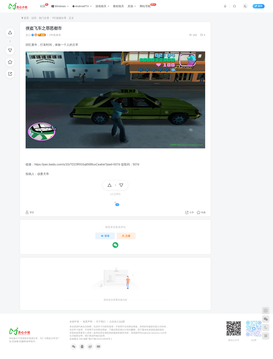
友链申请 (74, 321)
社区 (44, 5)
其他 (132, 6)
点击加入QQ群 (117, 321)
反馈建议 (73, 339)
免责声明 (87, 321)
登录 (105, 235)
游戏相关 (102, 6)
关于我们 (101, 321)
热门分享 (44, 17)
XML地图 (83, 339)
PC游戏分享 (59, 17)
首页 (25, 17)
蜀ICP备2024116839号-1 (100, 339)
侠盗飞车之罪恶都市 (44, 28)
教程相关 (118, 6)
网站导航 (148, 5)
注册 (126, 235)
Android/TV (82, 6)
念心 (28, 34)
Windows (60, 6)
